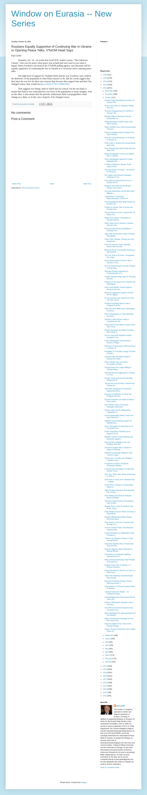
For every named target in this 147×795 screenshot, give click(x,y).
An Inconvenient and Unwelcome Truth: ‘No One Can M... (119, 299)
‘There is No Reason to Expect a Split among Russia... (119, 539)
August (108, 639)
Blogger (84, 782)
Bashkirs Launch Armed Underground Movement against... (119, 438)
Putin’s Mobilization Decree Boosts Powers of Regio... (118, 342)
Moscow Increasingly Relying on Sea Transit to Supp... (118, 454)
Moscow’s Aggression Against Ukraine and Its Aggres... (119, 294)
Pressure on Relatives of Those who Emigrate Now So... (118, 395)
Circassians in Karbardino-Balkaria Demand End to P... (118, 555)
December (109, 91)
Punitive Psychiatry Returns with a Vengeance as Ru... (117, 304)
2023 (105, 85)
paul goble (121, 706)
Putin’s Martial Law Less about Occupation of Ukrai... (116, 363)
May (107, 649)
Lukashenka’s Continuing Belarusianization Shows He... (117, 197)
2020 (105, 669)
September (109, 635)
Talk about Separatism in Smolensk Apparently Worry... (118, 390)
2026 (105, 75)
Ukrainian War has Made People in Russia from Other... (118, 358)
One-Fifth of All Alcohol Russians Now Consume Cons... (119, 609)
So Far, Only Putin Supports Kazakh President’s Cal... (118, 336)
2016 (105, 683)
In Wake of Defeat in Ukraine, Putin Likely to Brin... (118, 165)
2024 (105, 81)
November (109, 94)
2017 (105, 679)
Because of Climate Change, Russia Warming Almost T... (118, 582)
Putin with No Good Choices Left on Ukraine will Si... (118, 182)
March (107, 655)
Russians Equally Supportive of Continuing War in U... (116, 272)
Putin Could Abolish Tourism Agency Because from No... (118, 288)
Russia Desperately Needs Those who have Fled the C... (119, 416)
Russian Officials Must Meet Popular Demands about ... (118, 518)
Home (52, 184)
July (107, 642)
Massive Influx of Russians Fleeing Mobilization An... (118, 117)
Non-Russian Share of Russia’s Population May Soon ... (116, 406)
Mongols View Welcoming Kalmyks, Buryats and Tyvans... (118, 187)
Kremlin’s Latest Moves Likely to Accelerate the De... (117, 320)
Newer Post (16, 184)
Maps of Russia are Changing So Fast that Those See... (119, 620)
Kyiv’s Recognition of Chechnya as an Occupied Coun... (119, 427)
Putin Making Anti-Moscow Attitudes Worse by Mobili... (118, 497)
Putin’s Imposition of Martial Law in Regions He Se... (118, 432)
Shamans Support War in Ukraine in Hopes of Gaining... (118, 449)
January (108, 662)
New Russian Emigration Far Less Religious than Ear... (117, 443)
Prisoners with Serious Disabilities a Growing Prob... (118, 230)
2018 (105, 676)
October (108, 98)
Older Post (87, 184)
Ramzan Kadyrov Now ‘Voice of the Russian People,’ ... (118, 625)
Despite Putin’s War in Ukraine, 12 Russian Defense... (117, 566)
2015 (105, 686)
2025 (105, 78)
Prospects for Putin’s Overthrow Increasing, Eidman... (116, 465)
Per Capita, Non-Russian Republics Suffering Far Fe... (118, 176)
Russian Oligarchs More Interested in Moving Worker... (118, 550)
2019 (105, 673)
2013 (105, 692)
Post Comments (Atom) (30, 188)
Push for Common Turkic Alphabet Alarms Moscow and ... (117, 246)
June (107, 645)
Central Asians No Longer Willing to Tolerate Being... (118, 368)
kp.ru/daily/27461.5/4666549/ (54, 84)
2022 (105, 88)
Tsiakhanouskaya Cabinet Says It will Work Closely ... (118, 123)
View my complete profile (109, 767)
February (108, 659)
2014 (105, 689)
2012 (105, 696)
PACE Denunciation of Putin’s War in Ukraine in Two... (118, 262)
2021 (105, 666)
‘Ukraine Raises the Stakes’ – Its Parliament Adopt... (117, 593)
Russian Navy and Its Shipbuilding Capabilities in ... (117, 411)
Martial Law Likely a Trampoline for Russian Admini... (118, 219)
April (107, 652)
